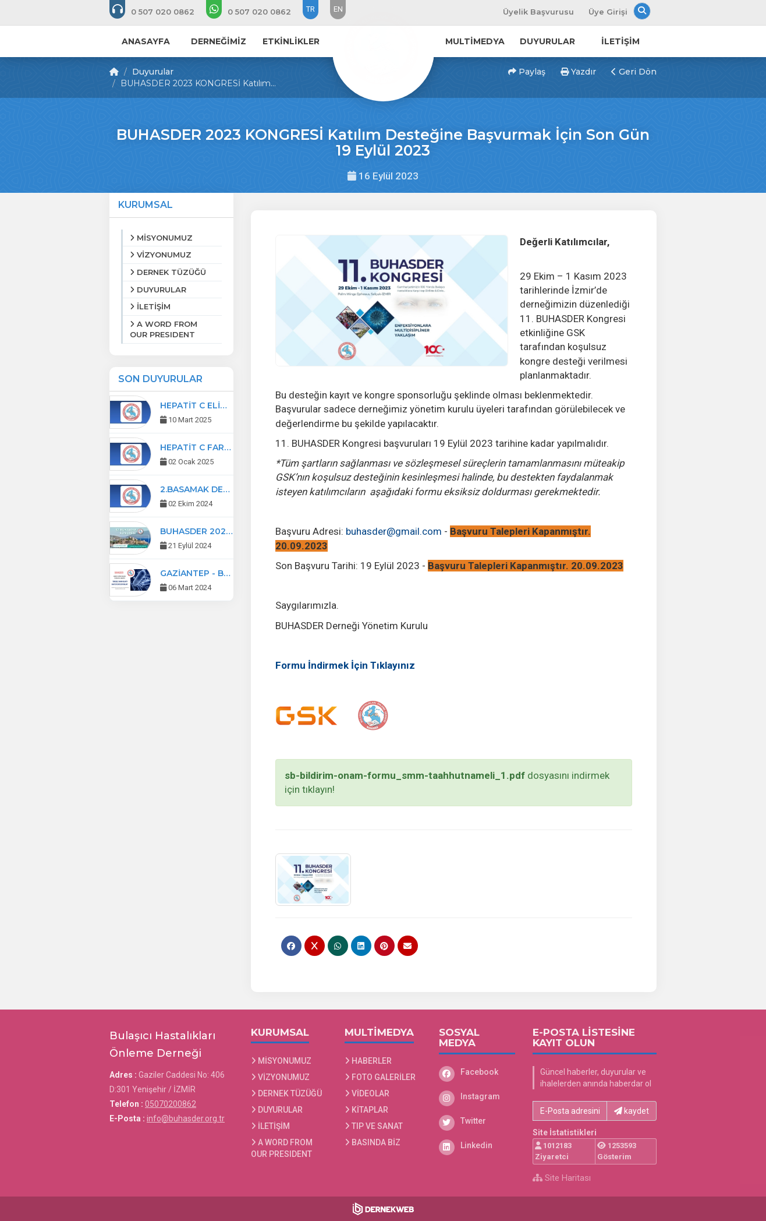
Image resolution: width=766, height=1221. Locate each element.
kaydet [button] (631, 1111)
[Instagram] (477, 1096)
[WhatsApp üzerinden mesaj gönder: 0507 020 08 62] (256, 11)
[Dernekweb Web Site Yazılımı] (383, 1208)
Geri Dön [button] (634, 71)
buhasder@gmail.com (394, 531)
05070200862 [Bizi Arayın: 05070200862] (170, 1104)
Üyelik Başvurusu (538, 11)
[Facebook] (477, 1072)
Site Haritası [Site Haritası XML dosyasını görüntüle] (562, 1178)
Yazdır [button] (578, 71)
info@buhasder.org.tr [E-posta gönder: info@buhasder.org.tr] (186, 1118)
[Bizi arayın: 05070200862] (159, 11)
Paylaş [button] (526, 71)
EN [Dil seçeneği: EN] (338, 9)
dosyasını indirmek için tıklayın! (447, 782)
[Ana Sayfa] (383, 49)
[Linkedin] (477, 1145)
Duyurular (152, 71)
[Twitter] (477, 1121)
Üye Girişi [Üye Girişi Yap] (607, 11)
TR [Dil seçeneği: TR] (310, 9)
